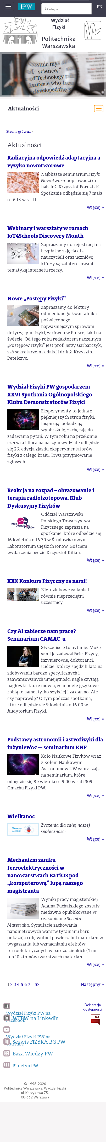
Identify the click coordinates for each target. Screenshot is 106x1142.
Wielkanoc (21, 816)
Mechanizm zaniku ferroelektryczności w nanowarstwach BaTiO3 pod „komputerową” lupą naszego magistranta (45, 875)
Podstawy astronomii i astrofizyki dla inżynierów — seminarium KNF (55, 743)
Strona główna (18, 131)
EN (100, 6)
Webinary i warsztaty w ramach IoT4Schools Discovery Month (47, 232)
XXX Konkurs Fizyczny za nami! (47, 581)
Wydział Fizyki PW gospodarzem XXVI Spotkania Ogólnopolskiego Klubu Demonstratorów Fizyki (49, 394)
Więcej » (95, 207)
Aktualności (23, 109)
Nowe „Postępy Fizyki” (36, 298)
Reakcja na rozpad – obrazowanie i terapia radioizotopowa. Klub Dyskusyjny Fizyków (50, 498)
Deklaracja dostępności (92, 1007)
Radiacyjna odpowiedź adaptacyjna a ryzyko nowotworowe (53, 161)
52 (37, 984)
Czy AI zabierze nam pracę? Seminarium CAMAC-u (41, 635)
